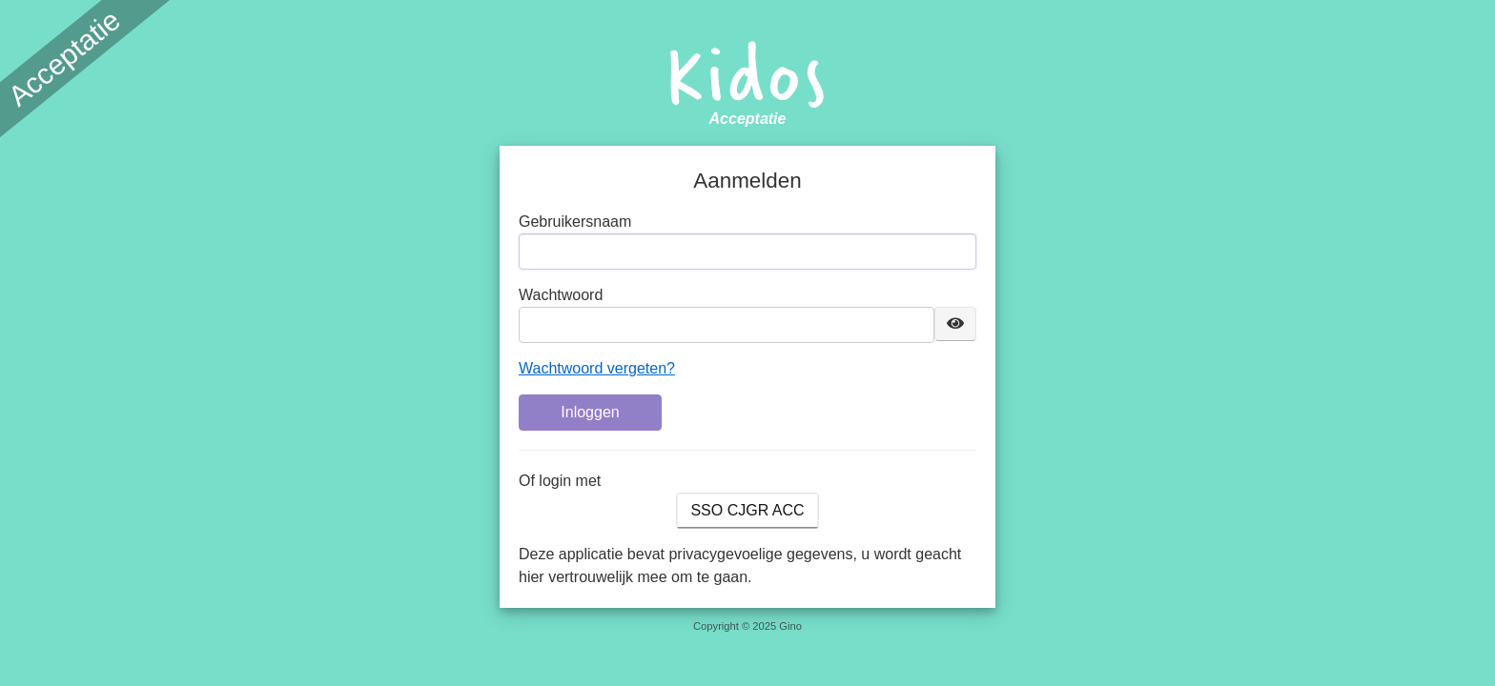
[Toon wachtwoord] (955, 324)
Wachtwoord (561, 295)
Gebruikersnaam (575, 221)
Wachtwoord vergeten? (597, 368)
